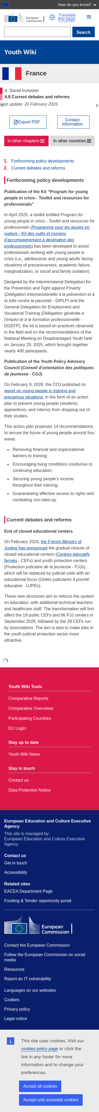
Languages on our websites (30, 990)
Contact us (18, 780)
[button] (52, 17)
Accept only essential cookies (50, 1100)
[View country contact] (73, 122)
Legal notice (15, 1018)
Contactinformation (72, 122)
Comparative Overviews (30, 708)
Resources (14, 969)
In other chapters (23, 141)
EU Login (17, 728)
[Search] (37, 32)
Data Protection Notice (29, 790)
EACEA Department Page (28, 891)
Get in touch (15, 863)
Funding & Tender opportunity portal (37, 900)
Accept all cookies (40, 1086)
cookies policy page (39, 1048)
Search (84, 32)
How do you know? (77, 4)
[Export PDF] (28, 122)
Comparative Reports (28, 698)
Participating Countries (29, 718)
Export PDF (29, 122)
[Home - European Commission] (26, 17)
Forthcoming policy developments (42, 161)
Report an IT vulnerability (27, 979)
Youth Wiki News (24, 754)
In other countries (69, 141)
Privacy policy (17, 1009)
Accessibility (15, 872)
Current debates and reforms (38, 168)
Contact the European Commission (37, 945)
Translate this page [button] (67, 17)
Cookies (12, 999)
